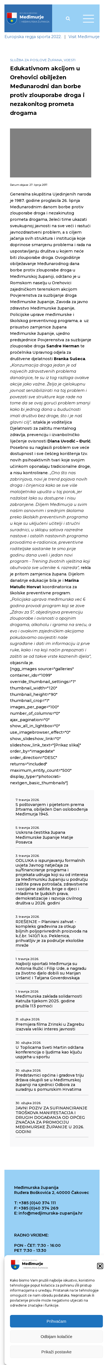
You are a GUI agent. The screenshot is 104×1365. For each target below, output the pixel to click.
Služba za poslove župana (36, 60)
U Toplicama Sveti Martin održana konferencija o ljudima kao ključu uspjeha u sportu (49, 1052)
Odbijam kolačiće (56, 1337)
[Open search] (68, 18)
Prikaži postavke (56, 1352)
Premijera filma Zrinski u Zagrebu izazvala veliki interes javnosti (50, 1027)
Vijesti (69, 60)
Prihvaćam (56, 1322)
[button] (100, 1267)
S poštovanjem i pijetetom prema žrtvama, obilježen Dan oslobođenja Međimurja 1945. (52, 809)
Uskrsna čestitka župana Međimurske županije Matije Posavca (44, 837)
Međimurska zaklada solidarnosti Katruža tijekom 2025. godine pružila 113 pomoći (49, 1001)
